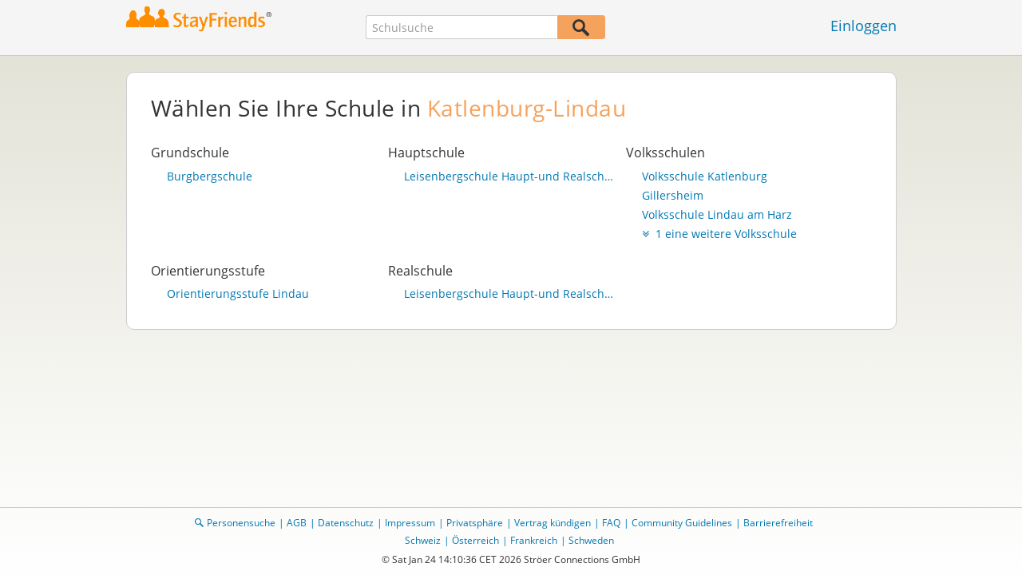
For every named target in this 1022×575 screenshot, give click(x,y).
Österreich (475, 540)
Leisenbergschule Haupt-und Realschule (511, 176)
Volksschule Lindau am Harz (717, 215)
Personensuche (241, 522)
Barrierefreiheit (778, 522)
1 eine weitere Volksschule (719, 234)
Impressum (410, 522)
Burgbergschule (209, 176)
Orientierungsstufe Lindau (238, 294)
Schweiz (423, 540)
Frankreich (533, 540)
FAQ (611, 522)
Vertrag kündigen (552, 522)
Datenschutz (346, 522)
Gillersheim (672, 195)
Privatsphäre (474, 522)
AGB (297, 522)
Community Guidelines (682, 522)
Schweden (591, 540)
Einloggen (863, 25)
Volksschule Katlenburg (704, 176)
